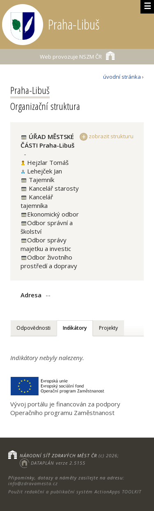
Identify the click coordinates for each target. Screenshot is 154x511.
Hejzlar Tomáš (48, 162)
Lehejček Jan (44, 171)
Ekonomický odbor (53, 214)
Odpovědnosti (33, 327)
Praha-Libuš (30, 90)
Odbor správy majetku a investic (46, 244)
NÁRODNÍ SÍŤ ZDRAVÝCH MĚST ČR (58, 455)
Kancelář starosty (53, 188)
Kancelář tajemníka (37, 201)
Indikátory (75, 327)
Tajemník (40, 180)
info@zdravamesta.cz (33, 483)
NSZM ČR (77, 55)
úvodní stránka (122, 76)
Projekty (108, 327)
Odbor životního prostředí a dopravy (49, 261)
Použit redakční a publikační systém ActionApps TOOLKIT (74, 491)
